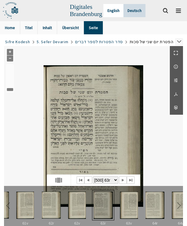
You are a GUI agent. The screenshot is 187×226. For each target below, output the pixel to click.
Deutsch (134, 10)
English (113, 10)
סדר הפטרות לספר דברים (99, 41)
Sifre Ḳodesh (17, 41)
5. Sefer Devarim (52, 41)
